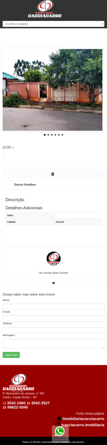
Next (100, 90)
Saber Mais (11, 355)
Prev (7, 90)
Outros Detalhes (25, 184)
